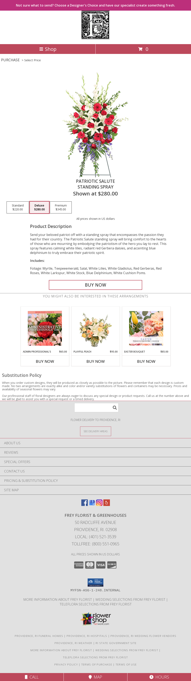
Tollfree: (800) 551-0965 (95, 544)
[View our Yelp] (106, 504)
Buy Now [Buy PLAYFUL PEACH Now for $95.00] (95, 361)
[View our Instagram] (99, 504)
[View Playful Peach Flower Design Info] (95, 328)
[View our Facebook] (84, 504)
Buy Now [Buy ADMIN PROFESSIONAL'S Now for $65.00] (45, 361)
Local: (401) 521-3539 (95, 536)
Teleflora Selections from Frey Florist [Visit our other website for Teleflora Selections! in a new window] (96, 604)
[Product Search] (96, 407)
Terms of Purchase (96, 664)
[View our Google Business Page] (92, 504)
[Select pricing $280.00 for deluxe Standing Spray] (39, 207)
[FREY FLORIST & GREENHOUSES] (95, 38)
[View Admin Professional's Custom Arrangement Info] (45, 328)
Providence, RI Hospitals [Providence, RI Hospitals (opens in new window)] (87, 636)
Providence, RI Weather (73, 643)
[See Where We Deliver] (95, 431)
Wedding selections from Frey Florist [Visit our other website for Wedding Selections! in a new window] (130, 599)
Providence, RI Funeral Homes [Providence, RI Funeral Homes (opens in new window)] (39, 636)
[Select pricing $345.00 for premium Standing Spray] (60, 207)
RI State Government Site (116, 643)
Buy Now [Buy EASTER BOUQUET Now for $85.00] (146, 361)
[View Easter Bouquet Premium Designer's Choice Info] (146, 328)
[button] (95, 582)
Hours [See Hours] (159, 677)
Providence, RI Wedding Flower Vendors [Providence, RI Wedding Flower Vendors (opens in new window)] (143, 636)
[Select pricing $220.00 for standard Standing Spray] (18, 207)
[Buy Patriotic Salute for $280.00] (95, 285)
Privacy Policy (66, 664)
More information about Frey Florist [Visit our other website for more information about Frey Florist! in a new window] (58, 599)
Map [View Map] (95, 677)
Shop (47, 49)
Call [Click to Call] (32, 677)
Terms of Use (126, 664)
